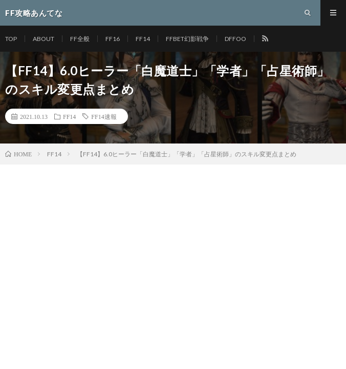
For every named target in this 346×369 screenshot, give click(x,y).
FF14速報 (103, 116)
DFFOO (235, 39)
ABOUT (43, 39)
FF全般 (80, 39)
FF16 (112, 39)
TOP (11, 39)
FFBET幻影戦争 (187, 39)
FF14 (143, 39)
